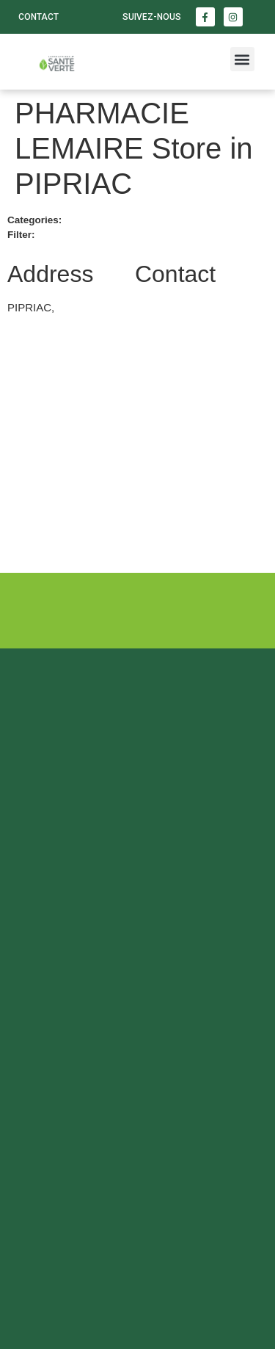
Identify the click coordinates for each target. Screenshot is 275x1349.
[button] (242, 59)
